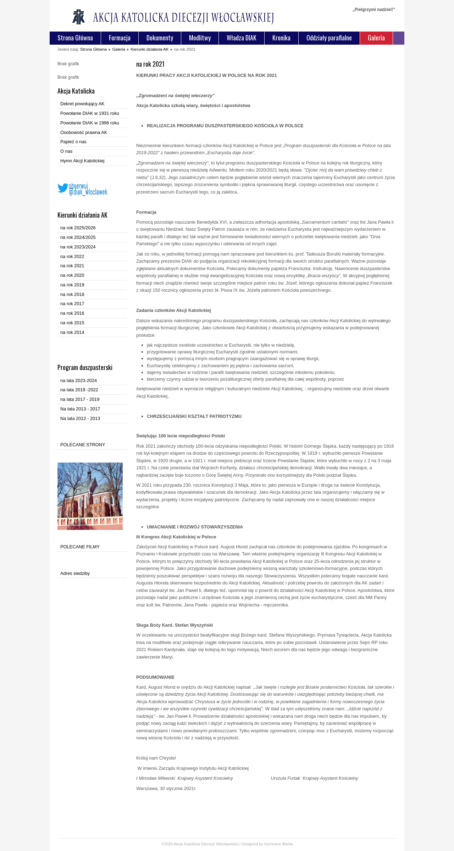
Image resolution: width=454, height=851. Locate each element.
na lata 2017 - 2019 (79, 399)
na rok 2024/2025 (78, 237)
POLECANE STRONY (82, 444)
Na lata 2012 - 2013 (80, 418)
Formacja (120, 37)
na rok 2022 (72, 256)
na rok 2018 (72, 294)
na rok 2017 (72, 303)
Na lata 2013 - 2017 (80, 408)
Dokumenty (159, 37)
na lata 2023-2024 (78, 380)
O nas (66, 151)
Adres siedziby (75, 573)
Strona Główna (75, 37)
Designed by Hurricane (262, 844)
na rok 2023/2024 (78, 247)
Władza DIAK (241, 37)
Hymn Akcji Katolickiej (82, 160)
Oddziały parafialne (329, 37)
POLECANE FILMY (80, 546)
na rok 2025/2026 (78, 227)
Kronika (281, 37)
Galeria (376, 37)
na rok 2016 (72, 313)
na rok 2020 (72, 275)
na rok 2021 (72, 265)
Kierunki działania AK (149, 49)
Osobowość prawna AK (83, 132)
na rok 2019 (72, 284)
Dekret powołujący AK (82, 103)
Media (287, 844)
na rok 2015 (72, 322)
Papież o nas (73, 141)
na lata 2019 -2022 (79, 389)
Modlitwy (200, 37)
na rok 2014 (72, 332)
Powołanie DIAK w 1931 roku (89, 113)
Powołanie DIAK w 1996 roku (89, 122)
